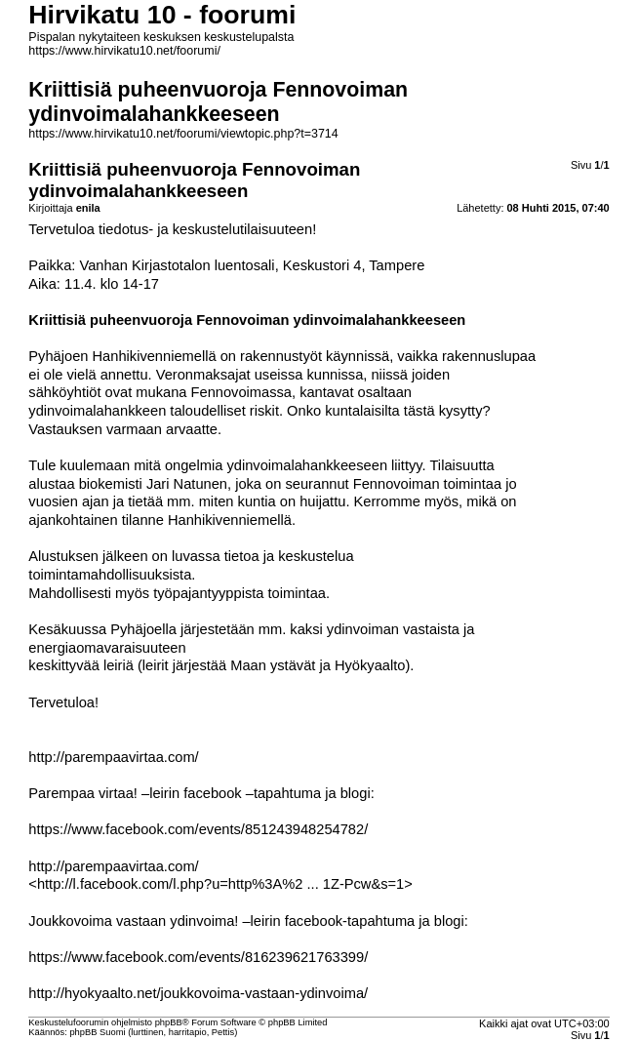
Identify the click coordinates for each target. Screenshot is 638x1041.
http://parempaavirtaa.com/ (113, 757)
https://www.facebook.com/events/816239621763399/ (198, 957)
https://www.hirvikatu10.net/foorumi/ (124, 51)
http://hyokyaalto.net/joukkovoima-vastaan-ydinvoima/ (198, 993)
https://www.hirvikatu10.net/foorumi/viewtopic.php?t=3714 (183, 133)
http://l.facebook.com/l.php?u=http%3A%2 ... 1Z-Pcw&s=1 (220, 884)
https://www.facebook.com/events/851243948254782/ (198, 829)
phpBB (168, 1022)
